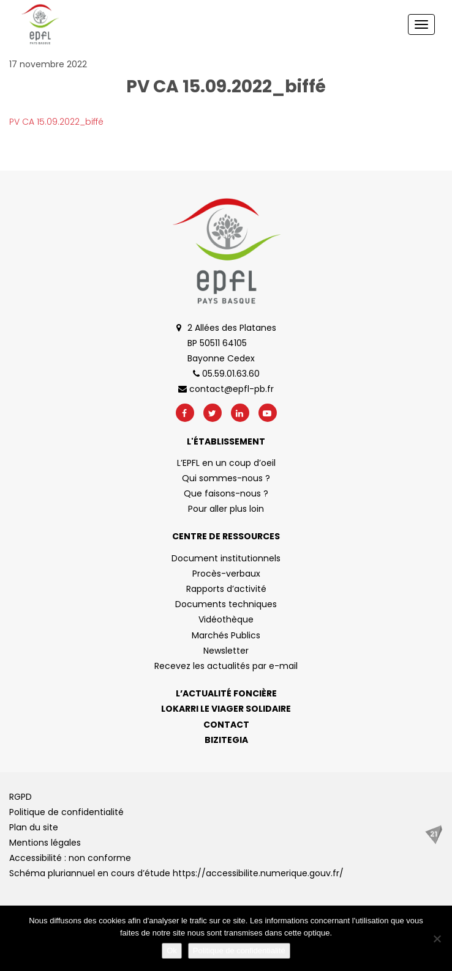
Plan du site (33, 827)
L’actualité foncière (226, 693)
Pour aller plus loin (226, 509)
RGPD (20, 797)
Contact (226, 724)
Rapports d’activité (226, 589)
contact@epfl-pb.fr (226, 389)
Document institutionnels (226, 558)
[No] (437, 938)
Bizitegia (226, 740)
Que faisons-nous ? (226, 493)
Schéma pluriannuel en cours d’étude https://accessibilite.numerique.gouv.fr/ (176, 873)
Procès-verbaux (226, 573)
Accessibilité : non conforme (70, 858)
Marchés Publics (226, 635)
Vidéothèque (226, 619)
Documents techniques (226, 604)
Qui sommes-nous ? (226, 478)
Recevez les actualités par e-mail (226, 666)
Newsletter (226, 650)
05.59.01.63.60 (226, 373)
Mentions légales (45, 842)
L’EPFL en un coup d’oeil (226, 463)
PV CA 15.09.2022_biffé (56, 122)
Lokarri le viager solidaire (226, 709)
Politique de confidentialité (66, 812)
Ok (172, 950)
